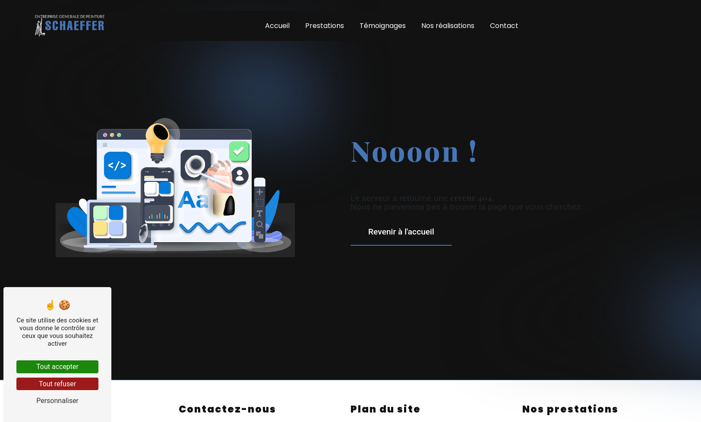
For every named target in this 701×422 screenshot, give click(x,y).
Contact (504, 26)
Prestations (324, 26)
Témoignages (383, 26)
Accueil (277, 26)
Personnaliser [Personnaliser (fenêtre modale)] (57, 401)
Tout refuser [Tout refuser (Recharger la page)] (57, 384)
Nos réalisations (447, 26)
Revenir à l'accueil (401, 232)
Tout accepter (57, 367)
